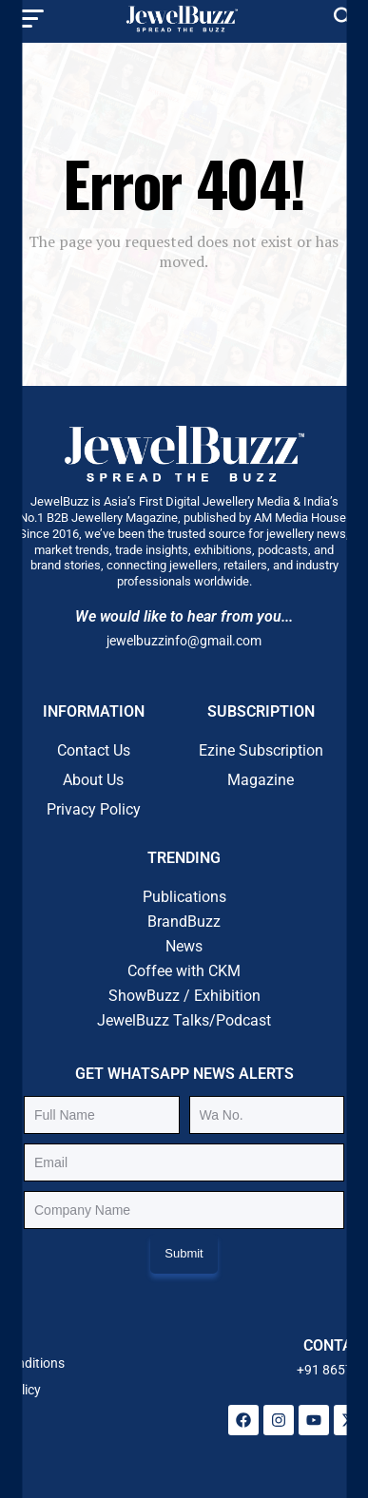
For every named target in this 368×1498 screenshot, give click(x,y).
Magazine (260, 780)
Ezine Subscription (261, 750)
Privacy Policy (94, 809)
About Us (93, 780)
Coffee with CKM (184, 971)
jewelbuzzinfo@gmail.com (184, 640)
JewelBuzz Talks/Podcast (184, 1020)
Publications (184, 897)
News (184, 946)
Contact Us (93, 750)
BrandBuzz (184, 921)
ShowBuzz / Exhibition (184, 996)
